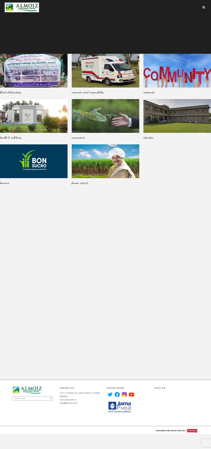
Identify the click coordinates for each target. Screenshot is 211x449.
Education (148, 137)
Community (149, 92)
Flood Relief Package (10, 92)
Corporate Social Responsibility (87, 92)
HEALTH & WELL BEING (10, 137)
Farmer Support (80, 183)
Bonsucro (4, 183)
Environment (78, 137)
